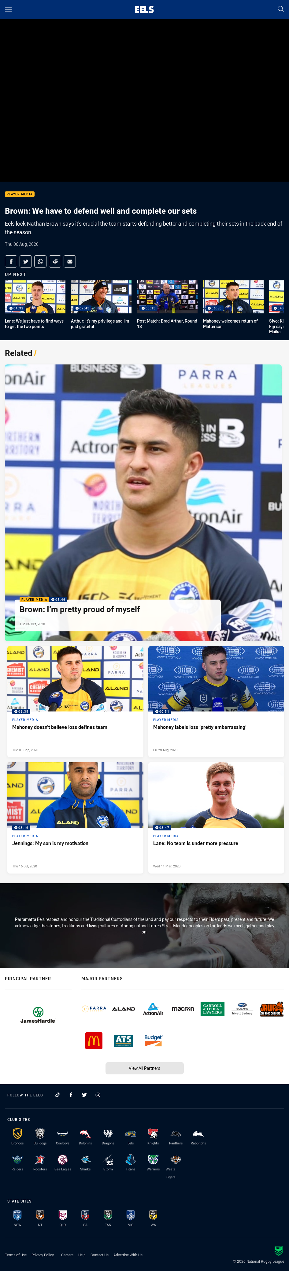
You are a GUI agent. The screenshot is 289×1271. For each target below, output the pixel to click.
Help (82, 1254)
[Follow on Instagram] (97, 1094)
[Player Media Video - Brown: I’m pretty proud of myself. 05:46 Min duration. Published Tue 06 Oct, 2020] (143, 502)
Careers (67, 1254)
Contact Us (100, 1254)
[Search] (280, 9)
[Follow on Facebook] (71, 1094)
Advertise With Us (128, 1254)
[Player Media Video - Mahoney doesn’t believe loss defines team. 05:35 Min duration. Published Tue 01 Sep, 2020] (75, 701)
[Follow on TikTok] (57, 1094)
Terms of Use (16, 1254)
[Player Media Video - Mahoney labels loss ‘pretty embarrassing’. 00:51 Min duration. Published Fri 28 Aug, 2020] (216, 701)
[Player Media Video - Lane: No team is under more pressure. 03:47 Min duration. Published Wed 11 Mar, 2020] (216, 818)
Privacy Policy (42, 1254)
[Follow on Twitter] (84, 1094)
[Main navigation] (8, 9)
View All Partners (144, 1068)
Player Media (20, 194)
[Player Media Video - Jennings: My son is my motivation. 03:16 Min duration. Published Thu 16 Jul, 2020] (75, 818)
